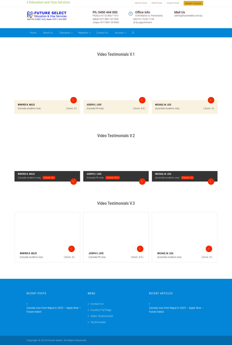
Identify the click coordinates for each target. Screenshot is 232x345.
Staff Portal (157, 3)
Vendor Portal (173, 3)
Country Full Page (100, 309)
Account (119, 32)
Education (65, 32)
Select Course (193, 3)
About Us (48, 32)
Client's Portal (141, 3)
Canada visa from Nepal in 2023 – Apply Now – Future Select (54, 309)
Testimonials (98, 322)
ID (133, 32)
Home (33, 32)
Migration (83, 32)
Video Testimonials (101, 316)
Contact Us (102, 32)
